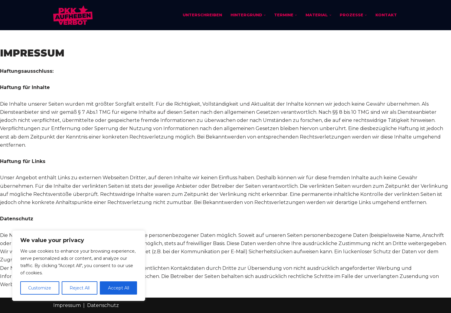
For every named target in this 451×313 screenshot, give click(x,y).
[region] (78, 265)
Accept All (118, 288)
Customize (39, 288)
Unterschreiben (202, 15)
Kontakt (386, 15)
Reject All (80, 288)
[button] (265, 15)
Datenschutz (103, 305)
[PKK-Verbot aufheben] (73, 15)
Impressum (67, 305)
